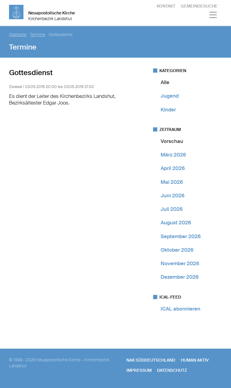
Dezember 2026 (180, 277)
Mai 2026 (172, 182)
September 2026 (181, 236)
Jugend (170, 95)
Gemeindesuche (199, 6)
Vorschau (172, 141)
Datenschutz (172, 370)
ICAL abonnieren (180, 308)
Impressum (139, 370)
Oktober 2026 (177, 250)
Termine (37, 34)
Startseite (17, 34)
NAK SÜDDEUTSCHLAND (150, 360)
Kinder (168, 109)
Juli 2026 (172, 209)
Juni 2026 (172, 195)
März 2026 (173, 154)
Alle (165, 82)
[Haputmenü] (213, 16)
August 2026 (176, 222)
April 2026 (173, 168)
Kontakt (166, 6)
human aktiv (195, 360)
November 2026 (180, 263)
